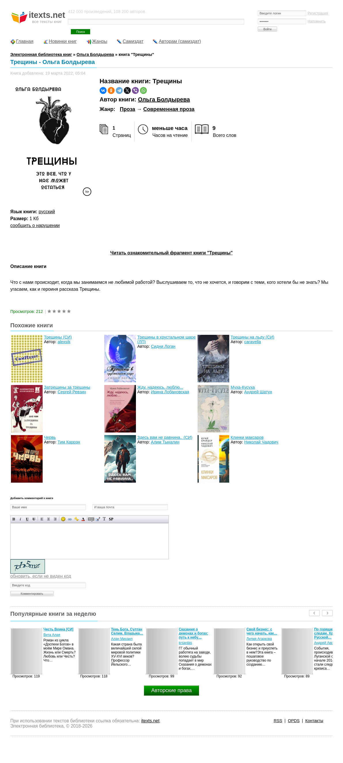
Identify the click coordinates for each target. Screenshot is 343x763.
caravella (252, 341)
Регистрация (318, 13)
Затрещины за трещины (67, 387)
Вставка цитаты (97, 519)
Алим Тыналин (165, 442)
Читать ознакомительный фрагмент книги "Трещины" (171, 252)
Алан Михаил (122, 639)
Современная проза (168, 109)
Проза (127, 109)
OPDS (294, 720)
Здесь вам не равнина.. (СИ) (164, 437)
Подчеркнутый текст (27, 519)
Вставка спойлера (111, 519)
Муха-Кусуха (243, 387)
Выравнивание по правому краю (55, 519)
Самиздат (133, 41)
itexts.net (150, 720)
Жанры (99, 41)
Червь (50, 437)
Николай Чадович (261, 442)
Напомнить (316, 21)
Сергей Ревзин (72, 392)
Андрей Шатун (258, 392)
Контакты (314, 720)
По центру (48, 519)
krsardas (185, 643)
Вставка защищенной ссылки (76, 519)
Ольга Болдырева (164, 99)
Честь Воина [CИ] (58, 629)
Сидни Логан (163, 346)
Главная (24, 41)
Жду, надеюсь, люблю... (160, 387)
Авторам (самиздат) (180, 41)
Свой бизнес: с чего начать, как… (262, 631)
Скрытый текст (91, 519)
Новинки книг (63, 41)
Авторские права (171, 690)
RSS (278, 720)
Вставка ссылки (70, 519)
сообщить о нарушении (35, 225)
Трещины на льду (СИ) (252, 337)
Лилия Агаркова (259, 639)
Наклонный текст (20, 519)
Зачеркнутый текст (34, 519)
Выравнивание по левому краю (42, 519)
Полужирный (14, 519)
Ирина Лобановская (170, 392)
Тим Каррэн (69, 442)
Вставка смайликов (63, 519)
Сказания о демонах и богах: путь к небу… (193, 633)
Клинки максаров (247, 437)
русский (47, 211)
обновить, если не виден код (40, 576)
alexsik (64, 341)
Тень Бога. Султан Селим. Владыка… (127, 631)
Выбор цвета (83, 519)
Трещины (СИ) (58, 337)
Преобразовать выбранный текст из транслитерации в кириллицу (104, 519)
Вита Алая (51, 635)
